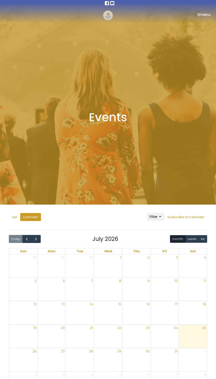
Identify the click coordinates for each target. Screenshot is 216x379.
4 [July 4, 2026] (205, 257)
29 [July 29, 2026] (119, 351)
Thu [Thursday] (136, 251)
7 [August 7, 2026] (177, 375)
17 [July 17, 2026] (176, 304)
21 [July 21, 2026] (91, 328)
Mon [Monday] (51, 251)
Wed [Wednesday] (108, 251)
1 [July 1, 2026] (120, 257)
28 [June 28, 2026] (34, 257)
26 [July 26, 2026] (34, 351)
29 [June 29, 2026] (63, 257)
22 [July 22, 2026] (119, 328)
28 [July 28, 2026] (91, 351)
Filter (156, 216)
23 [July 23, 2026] (148, 328)
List (14, 217)
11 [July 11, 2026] (205, 281)
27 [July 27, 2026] (63, 351)
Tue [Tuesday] (80, 251)
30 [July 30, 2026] (148, 351)
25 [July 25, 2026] (204, 328)
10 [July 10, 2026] (176, 281)
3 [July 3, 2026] (177, 257)
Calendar (30, 217)
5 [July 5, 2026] (35, 281)
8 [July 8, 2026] (120, 281)
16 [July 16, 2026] (148, 304)
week (192, 239)
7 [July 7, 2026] (92, 281)
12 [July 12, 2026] (34, 304)
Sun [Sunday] (23, 251)
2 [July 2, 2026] (149, 257)
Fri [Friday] (164, 251)
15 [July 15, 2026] (119, 304)
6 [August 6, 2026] (149, 375)
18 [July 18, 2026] (204, 304)
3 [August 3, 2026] (64, 375)
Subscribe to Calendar (185, 217)
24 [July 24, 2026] (176, 328)
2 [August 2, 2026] (35, 375)
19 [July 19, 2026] (34, 328)
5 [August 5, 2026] (120, 375)
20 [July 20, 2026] (63, 328)
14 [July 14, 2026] (91, 304)
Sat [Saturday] (193, 251)
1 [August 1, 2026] (205, 351)
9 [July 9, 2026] (148, 281)
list (203, 239)
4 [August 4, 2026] (92, 375)
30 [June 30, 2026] (91, 257)
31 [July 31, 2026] (176, 351)
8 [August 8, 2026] (205, 375)
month (177, 239)
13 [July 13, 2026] (63, 304)
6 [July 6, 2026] (64, 281)
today (15, 239)
